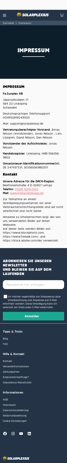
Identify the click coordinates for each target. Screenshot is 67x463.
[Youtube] (20, 435)
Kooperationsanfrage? (16, 377)
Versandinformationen (16, 366)
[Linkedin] (27, 435)
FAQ (5, 344)
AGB (5, 399)
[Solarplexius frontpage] (33, 15)
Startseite (8, 23)
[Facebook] (5, 435)
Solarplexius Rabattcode (17, 382)
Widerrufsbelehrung (14, 415)
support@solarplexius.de (27, 193)
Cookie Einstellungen (15, 421)
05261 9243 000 (26, 189)
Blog (5, 338)
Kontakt (7, 361)
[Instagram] (12, 435)
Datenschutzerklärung (15, 410)
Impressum (9, 405)
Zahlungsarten (11, 371)
